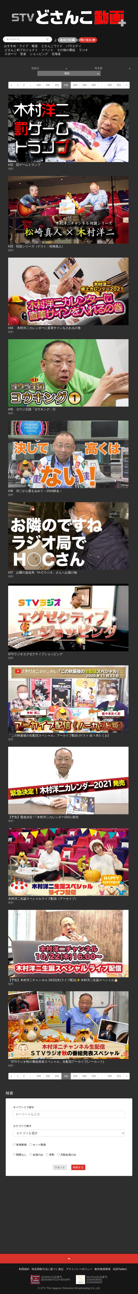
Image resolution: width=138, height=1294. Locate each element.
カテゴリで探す (22, 1125)
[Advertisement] (69, 1206)
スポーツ (11, 54)
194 (84, 84)
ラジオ (83, 50)
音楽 (23, 54)
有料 (51, 1154)
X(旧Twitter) (120, 1269)
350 (109, 84)
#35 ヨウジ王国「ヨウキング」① (32, 409)
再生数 (112, 68)
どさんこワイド (52, 46)
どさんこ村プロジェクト (21, 50)
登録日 (49, 68)
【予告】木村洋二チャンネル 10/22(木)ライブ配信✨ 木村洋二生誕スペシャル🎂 (63, 980)
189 (38, 84)
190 (47, 84)
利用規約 (24, 1269)
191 (57, 84)
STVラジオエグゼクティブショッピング (35, 654)
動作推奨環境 (103, 1269)
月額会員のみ (68, 1154)
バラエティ (73, 46)
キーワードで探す (23, 1107)
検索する (78, 1167)
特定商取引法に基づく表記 (48, 1269)
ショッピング (39, 54)
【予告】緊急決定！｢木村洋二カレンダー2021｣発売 (43, 817)
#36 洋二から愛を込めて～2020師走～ (35, 491)
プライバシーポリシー (79, 1269)
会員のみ (38, 1154)
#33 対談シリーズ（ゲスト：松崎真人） (36, 246)
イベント (47, 50)
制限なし (21, 1154)
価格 (81, 73)
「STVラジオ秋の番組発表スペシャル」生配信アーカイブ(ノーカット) (56, 1061)
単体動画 (21, 1144)
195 (93, 84)
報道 (35, 46)
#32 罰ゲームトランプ (24, 164)
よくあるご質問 (64, 40)
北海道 (56, 54)
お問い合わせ (86, 40)
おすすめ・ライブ (16, 46)
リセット (59, 1167)
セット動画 (39, 1144)
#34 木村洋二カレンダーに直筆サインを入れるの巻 (44, 328)
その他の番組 (66, 50)
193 (75, 84)
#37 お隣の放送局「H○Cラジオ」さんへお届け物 (42, 572)
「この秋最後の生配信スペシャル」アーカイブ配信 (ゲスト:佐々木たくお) (58, 735)
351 (119, 84)
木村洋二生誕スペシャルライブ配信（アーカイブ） (43, 898)
